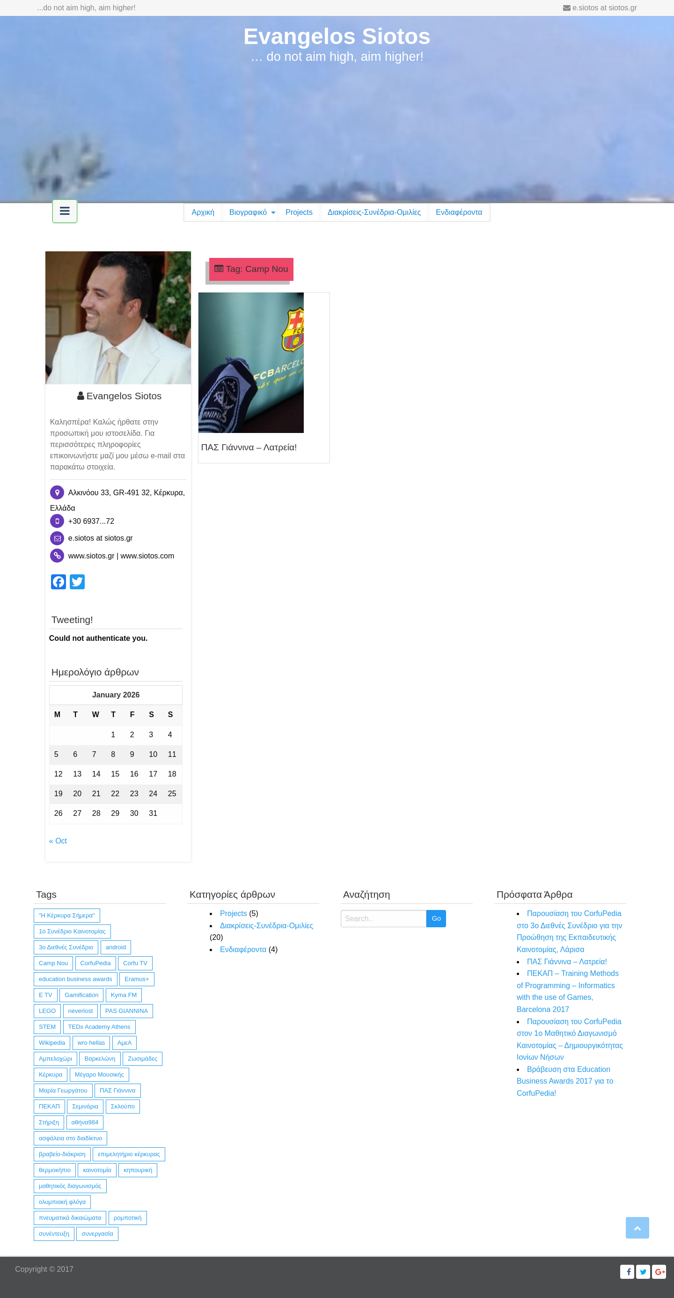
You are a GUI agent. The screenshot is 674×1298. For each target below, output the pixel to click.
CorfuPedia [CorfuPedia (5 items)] (96, 963)
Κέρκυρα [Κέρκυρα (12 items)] (50, 1074)
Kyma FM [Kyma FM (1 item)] (124, 994)
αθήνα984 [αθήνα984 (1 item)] (85, 1122)
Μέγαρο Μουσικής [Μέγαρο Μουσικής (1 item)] (99, 1074)
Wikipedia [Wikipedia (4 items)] (52, 1042)
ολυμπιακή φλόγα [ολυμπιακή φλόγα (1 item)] (62, 1201)
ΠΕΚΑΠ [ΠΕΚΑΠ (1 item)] (49, 1106)
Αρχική (202, 212)
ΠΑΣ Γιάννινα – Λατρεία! (249, 447)
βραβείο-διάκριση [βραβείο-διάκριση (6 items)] (62, 1154)
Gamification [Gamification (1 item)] (81, 994)
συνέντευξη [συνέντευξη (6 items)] (54, 1233)
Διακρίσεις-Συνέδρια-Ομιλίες (374, 212)
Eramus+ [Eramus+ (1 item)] (137, 979)
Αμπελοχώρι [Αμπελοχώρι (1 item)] (55, 1058)
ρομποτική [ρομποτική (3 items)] (128, 1217)
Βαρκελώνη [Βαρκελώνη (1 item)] (99, 1058)
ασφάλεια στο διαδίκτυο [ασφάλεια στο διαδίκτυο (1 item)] (70, 1138)
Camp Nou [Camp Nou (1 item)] (53, 963)
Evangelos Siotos (337, 36)
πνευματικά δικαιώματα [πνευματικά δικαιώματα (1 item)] (70, 1217)
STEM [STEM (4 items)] (47, 1026)
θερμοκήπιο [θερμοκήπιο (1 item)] (55, 1169)
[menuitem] (203, 212)
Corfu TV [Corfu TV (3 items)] (135, 963)
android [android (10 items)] (116, 947)
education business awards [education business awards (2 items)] (75, 979)
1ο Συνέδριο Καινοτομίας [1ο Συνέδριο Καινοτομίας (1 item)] (72, 931)
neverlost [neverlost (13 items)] (80, 1010)
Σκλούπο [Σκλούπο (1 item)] (123, 1106)
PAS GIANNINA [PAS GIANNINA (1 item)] (126, 1010)
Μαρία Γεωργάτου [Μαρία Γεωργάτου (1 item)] (63, 1090)
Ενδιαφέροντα (459, 212)
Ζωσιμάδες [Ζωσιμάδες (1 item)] (142, 1058)
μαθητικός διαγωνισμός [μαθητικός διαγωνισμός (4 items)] (70, 1185)
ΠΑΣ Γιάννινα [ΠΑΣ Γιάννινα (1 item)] (118, 1090)
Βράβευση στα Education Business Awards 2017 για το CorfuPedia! (565, 1081)
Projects (299, 212)
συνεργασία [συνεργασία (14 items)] (97, 1233)
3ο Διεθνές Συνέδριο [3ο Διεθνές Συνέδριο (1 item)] (66, 947)
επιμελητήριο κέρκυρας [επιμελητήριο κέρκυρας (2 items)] (129, 1154)
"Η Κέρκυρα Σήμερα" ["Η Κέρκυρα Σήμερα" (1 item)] (67, 915)
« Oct (58, 841)
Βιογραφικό (248, 212)
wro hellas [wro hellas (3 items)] (91, 1042)
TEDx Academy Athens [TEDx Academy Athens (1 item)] (99, 1026)
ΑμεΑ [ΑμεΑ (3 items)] (124, 1042)
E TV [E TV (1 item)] (45, 994)
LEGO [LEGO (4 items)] (47, 1010)
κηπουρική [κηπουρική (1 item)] (138, 1169)
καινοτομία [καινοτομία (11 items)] (97, 1169)
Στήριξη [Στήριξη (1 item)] (49, 1122)
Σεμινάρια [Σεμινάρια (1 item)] (85, 1106)
